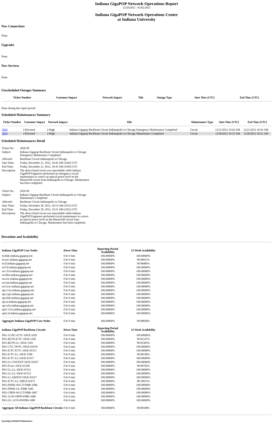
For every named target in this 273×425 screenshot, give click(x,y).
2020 (4, 129)
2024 (4, 133)
